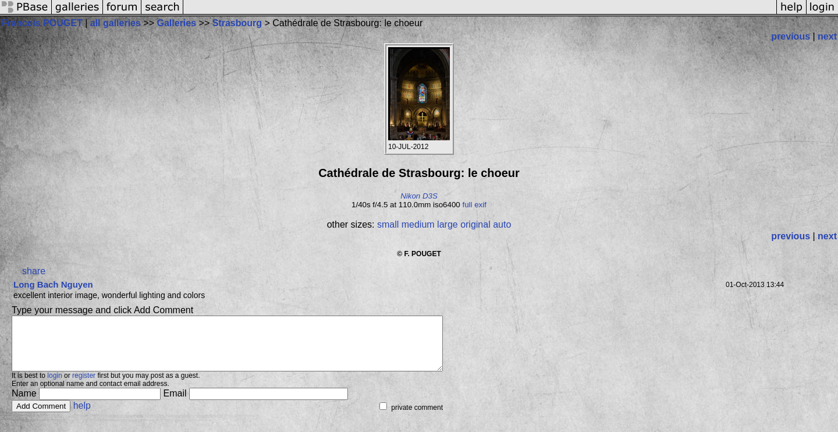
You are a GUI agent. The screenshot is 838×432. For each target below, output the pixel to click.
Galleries (177, 23)
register (83, 386)
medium (418, 224)
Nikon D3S (419, 196)
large (447, 224)
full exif (474, 204)
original (475, 224)
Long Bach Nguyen (53, 284)
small (388, 224)
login (54, 386)
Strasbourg (237, 23)
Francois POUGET (42, 23)
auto (502, 224)
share (33, 271)
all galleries (115, 23)
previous (790, 36)
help (82, 416)
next (827, 36)
